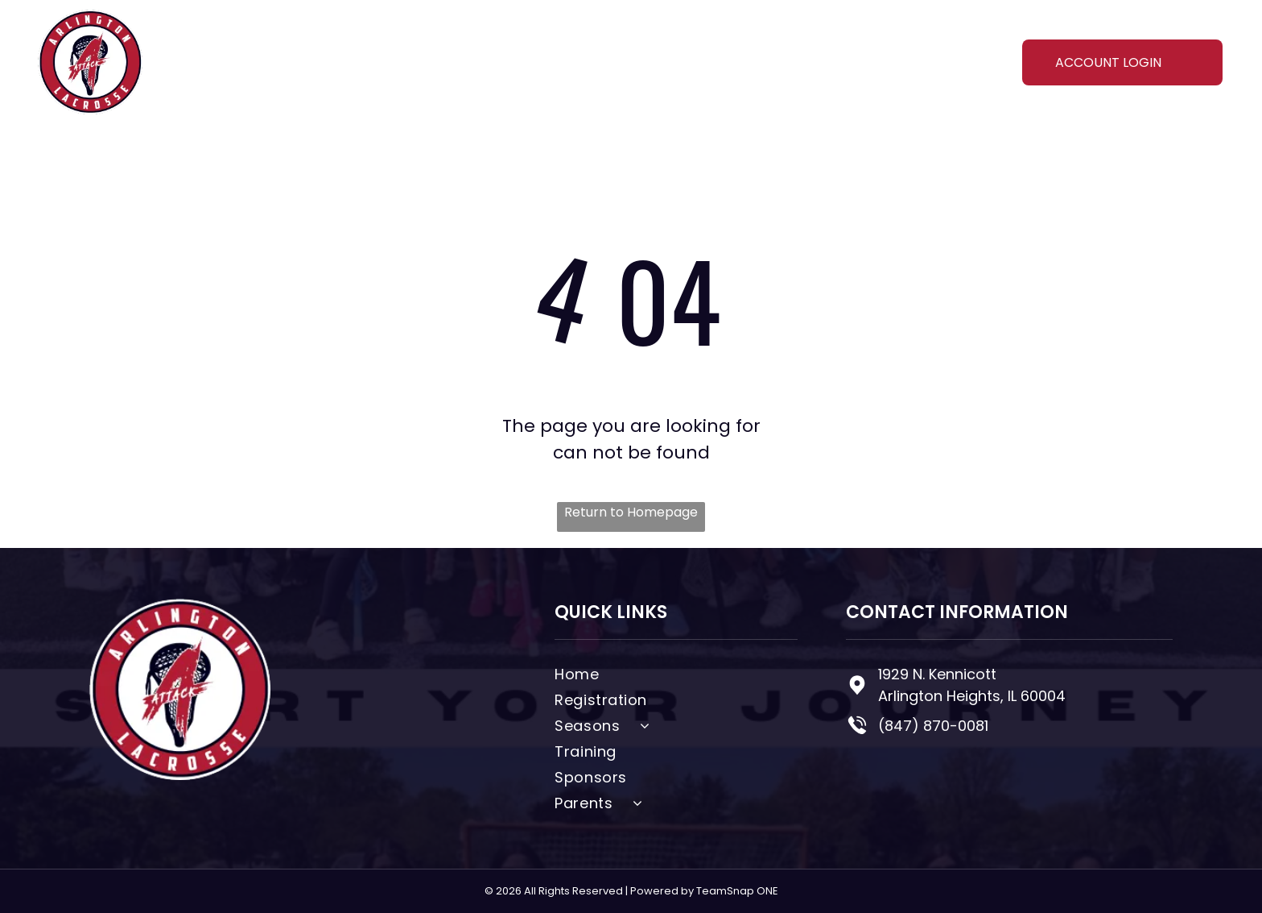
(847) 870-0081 (933, 726)
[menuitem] (359, 62)
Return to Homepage (631, 512)
